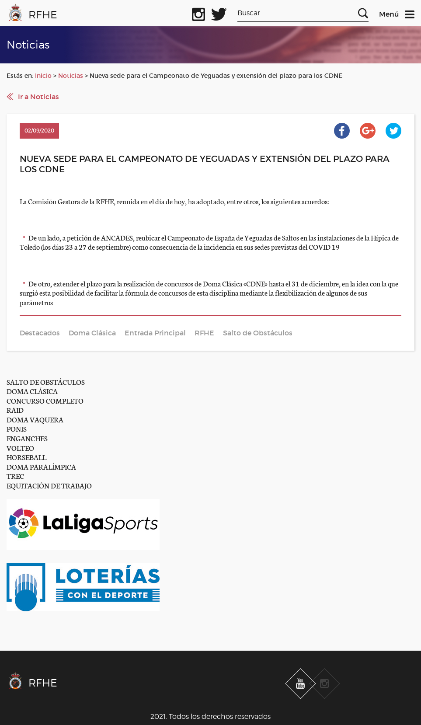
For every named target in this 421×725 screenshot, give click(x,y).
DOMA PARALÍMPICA (41, 466)
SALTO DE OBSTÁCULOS (46, 381)
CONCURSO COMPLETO (45, 400)
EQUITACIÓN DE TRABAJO (49, 485)
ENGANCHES (27, 438)
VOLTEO (20, 448)
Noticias (70, 76)
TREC (15, 476)
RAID (15, 409)
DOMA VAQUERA (35, 419)
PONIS (17, 428)
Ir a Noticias (38, 96)
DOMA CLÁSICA (32, 391)
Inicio (43, 76)
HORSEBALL (26, 457)
